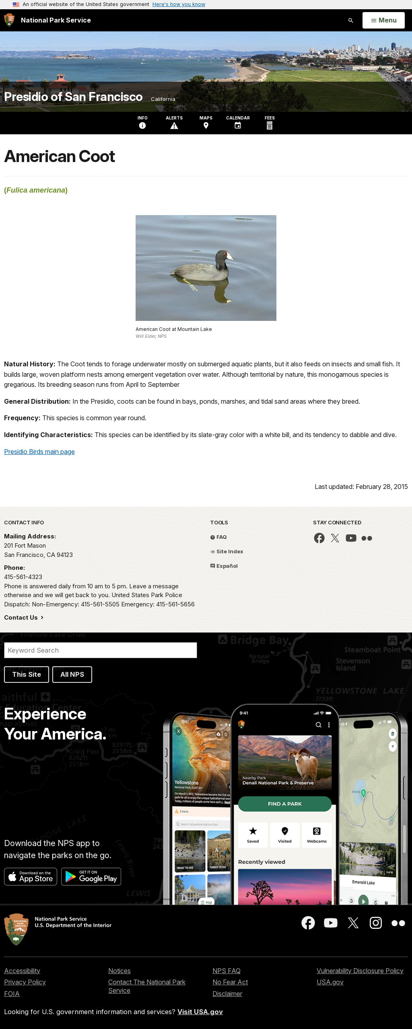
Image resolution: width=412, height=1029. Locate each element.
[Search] (100, 650)
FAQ (218, 537)
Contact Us (21, 617)
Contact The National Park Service (146, 986)
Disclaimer (227, 994)
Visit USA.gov (200, 1012)
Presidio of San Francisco (73, 96)
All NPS (72, 674)
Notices (119, 971)
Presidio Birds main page (39, 452)
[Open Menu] (384, 20)
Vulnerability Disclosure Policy (360, 971)
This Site (26, 674)
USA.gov (330, 982)
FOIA (12, 994)
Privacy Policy (25, 982)
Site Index (226, 551)
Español (224, 566)
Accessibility (22, 971)
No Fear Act (230, 982)
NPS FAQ (226, 971)
